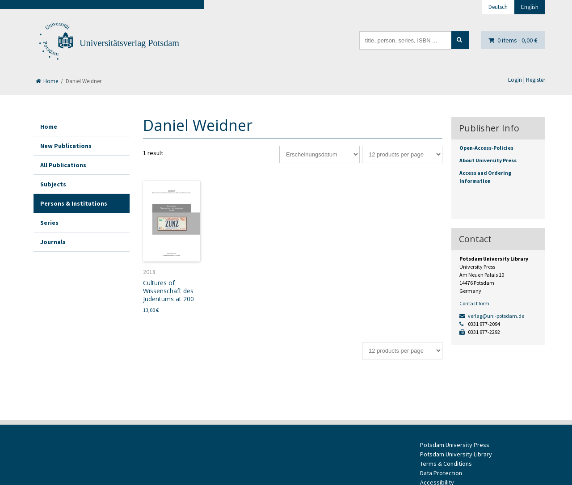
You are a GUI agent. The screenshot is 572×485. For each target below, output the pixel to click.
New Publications (66, 146)
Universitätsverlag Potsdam (129, 43)
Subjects (53, 184)
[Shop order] (319, 154)
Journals (53, 242)
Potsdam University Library (456, 454)
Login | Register (526, 80)
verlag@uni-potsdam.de (491, 315)
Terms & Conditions (446, 464)
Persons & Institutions (73, 203)
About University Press (488, 160)
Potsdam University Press (454, 445)
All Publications (63, 165)
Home (47, 81)
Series (49, 223)
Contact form (474, 303)
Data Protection (441, 473)
